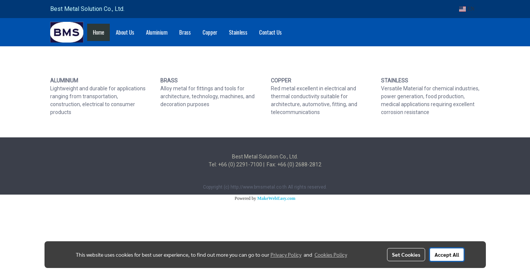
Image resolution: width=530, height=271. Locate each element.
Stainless (238, 32)
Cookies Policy (331, 254)
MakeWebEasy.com (276, 198)
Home (98, 32)
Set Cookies (406, 254)
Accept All (447, 254)
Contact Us (270, 32)
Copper (210, 32)
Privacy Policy (285, 254)
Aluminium (156, 32)
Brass (185, 32)
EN (467, 9)
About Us (125, 32)
